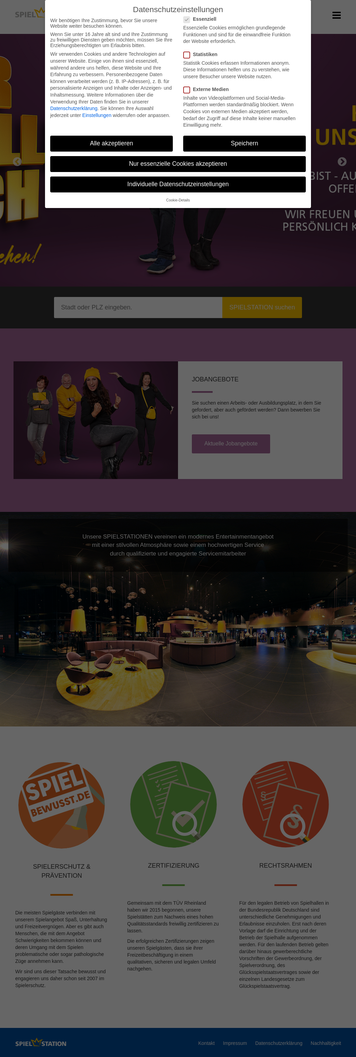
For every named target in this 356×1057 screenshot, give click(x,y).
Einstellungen (97, 111)
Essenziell (202, 15)
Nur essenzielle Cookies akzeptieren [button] (178, 159)
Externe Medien (208, 85)
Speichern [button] (244, 139)
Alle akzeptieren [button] (111, 139)
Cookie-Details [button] (178, 196)
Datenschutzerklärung (73, 104)
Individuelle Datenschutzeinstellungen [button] (178, 180)
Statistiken (202, 50)
